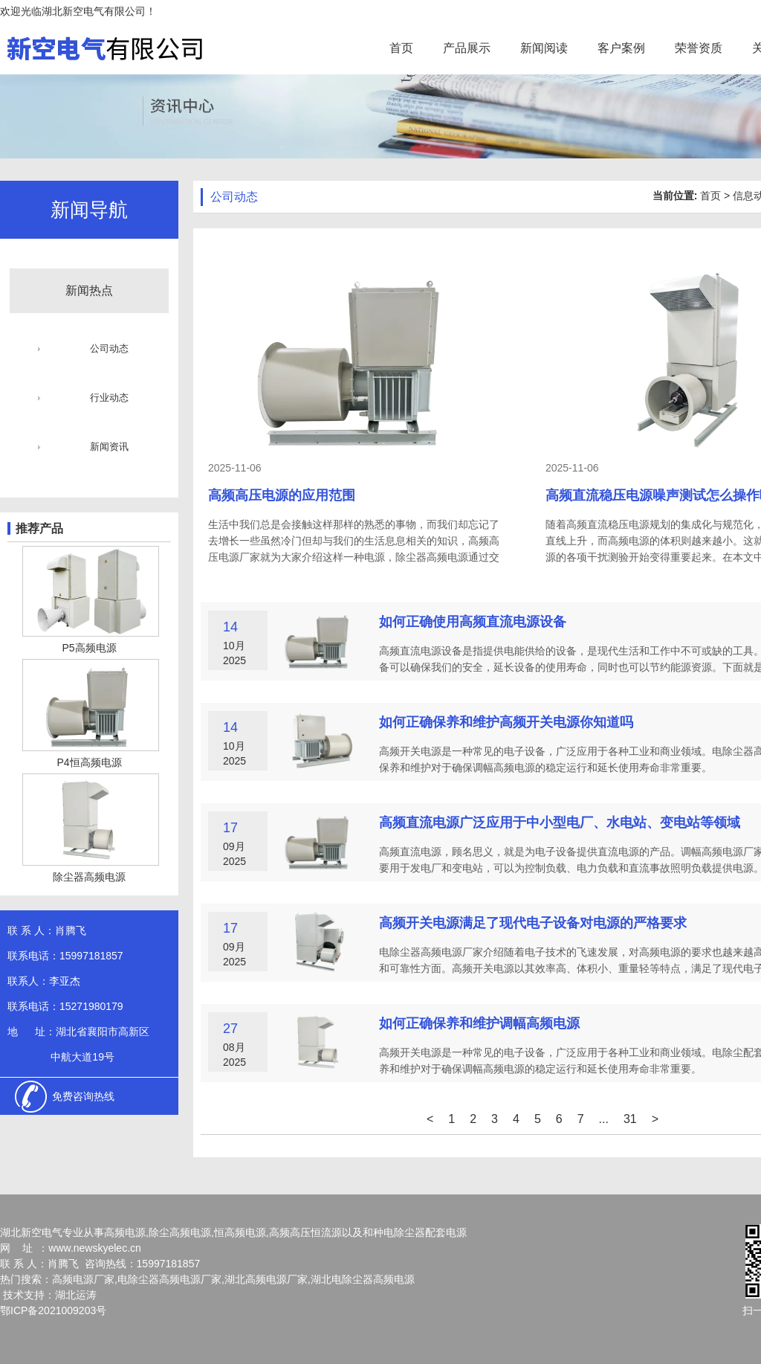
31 (630, 1119)
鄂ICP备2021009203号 (53, 1310)
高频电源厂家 (83, 1279)
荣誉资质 (698, 48)
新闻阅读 (544, 48)
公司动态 (109, 348)
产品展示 (466, 48)
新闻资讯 (109, 446)
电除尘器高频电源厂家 (169, 1279)
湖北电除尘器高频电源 (363, 1279)
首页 (401, 48)
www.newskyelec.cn (94, 1248)
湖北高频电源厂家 (266, 1279)
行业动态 (109, 397)
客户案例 (621, 48)
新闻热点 (89, 290)
